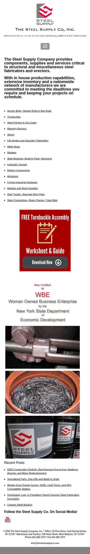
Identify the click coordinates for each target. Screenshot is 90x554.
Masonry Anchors (16, 128)
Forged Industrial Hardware (22, 182)
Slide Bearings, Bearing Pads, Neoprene (29, 158)
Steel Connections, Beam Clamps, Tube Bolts (32, 200)
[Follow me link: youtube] (7, 522)
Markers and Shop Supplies (22, 188)
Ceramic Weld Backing (19, 504)
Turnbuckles (14, 116)
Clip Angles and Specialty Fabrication (27, 140)
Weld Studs (13, 146)
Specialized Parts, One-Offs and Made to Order (33, 479)
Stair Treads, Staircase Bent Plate (25, 194)
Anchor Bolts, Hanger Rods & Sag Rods (29, 110)
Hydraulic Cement (17, 164)
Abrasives (12, 176)
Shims (10, 134)
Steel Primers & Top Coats (21, 122)
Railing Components (18, 170)
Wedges (11, 152)
